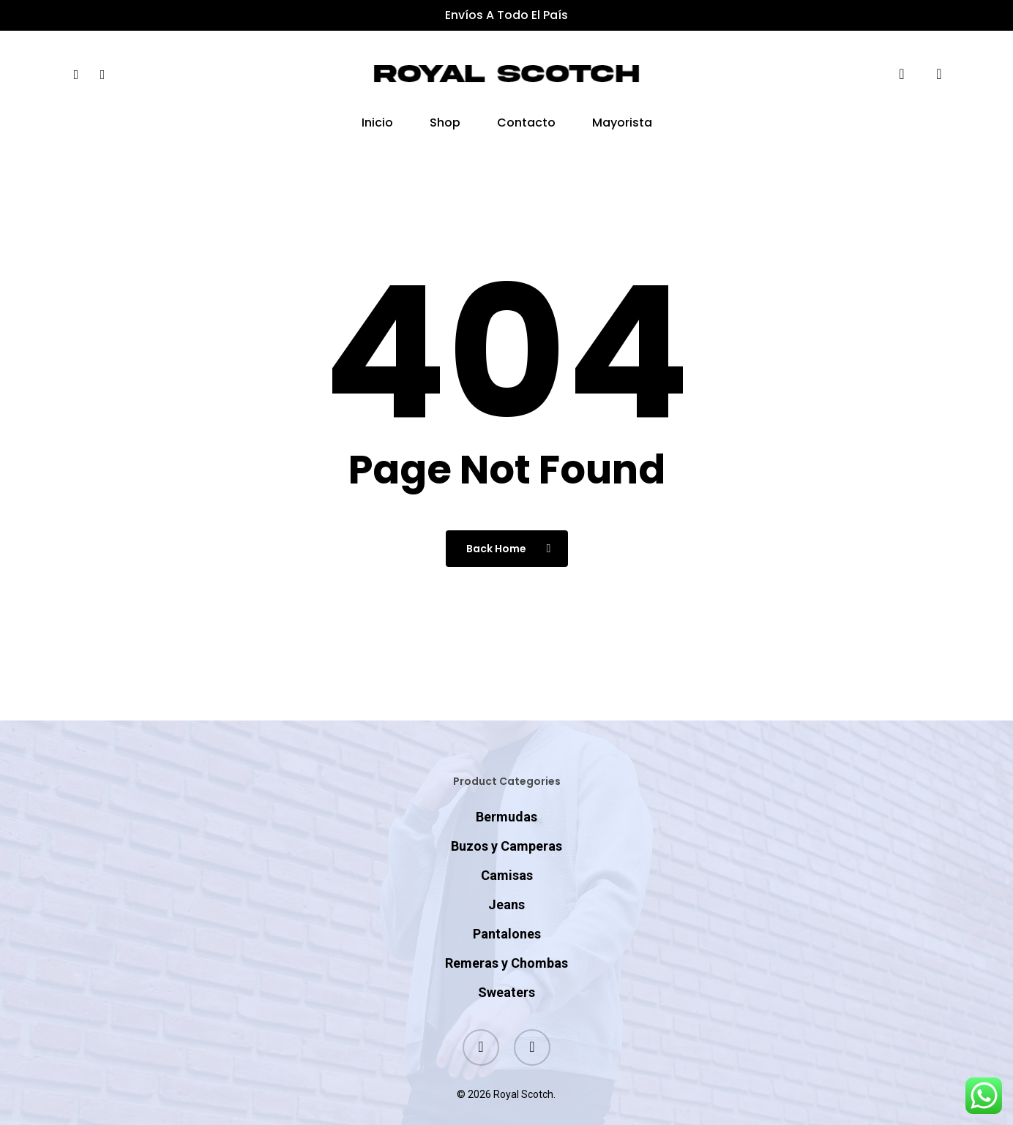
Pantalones (507, 905)
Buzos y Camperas (506, 817)
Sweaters (506, 963)
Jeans (506, 876)
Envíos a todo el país (506, 15)
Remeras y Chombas (506, 934)
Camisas (507, 846)
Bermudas (506, 788)
